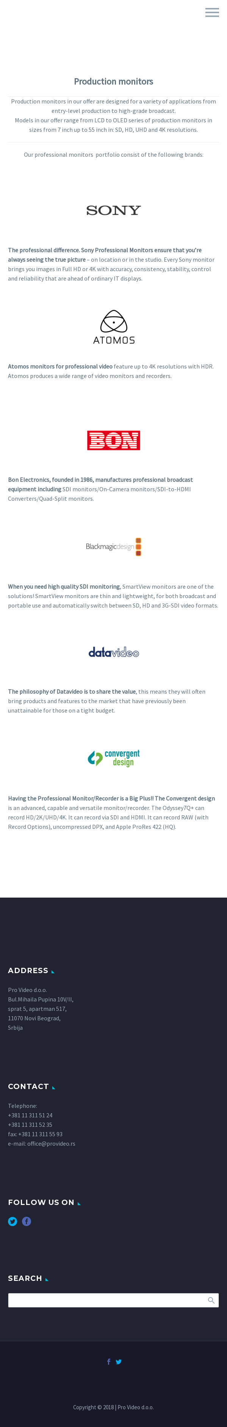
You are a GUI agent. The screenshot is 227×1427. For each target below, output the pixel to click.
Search (211, 1300)
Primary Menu (212, 12)
